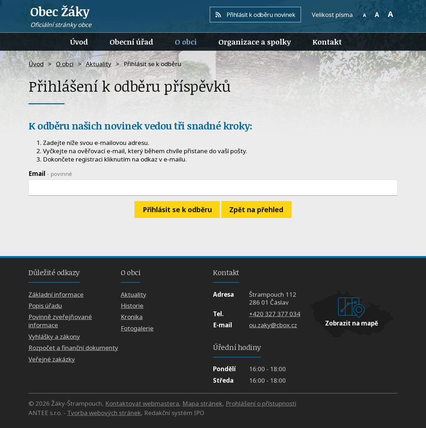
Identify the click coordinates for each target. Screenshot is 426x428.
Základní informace (56, 294)
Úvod (79, 42)
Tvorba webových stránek (104, 413)
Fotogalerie (137, 328)
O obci (186, 42)
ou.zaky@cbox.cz (273, 325)
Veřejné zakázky (51, 359)
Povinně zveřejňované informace (60, 321)
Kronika (132, 317)
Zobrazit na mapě (351, 323)
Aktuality (98, 64)
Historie (132, 305)
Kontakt (327, 42)
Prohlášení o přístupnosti (261, 403)
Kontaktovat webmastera (142, 403)
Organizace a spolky (254, 42)
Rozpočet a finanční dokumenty (73, 347)
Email (50, 173)
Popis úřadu (45, 305)
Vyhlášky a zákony (54, 336)
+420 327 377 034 (274, 314)
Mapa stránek (202, 403)
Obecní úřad (131, 42)
